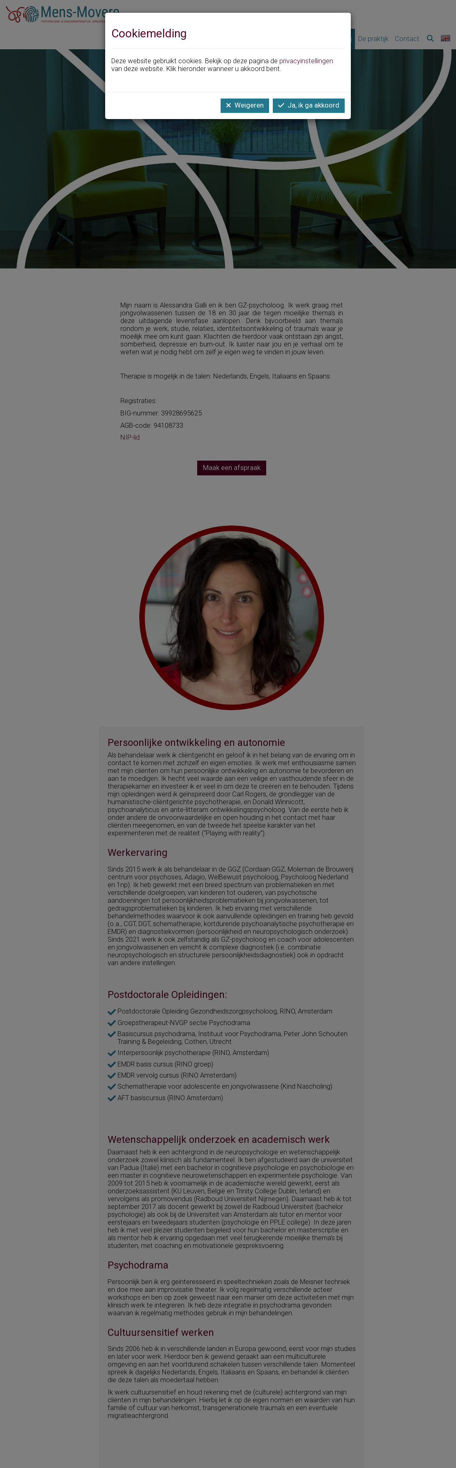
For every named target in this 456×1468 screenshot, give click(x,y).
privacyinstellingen (306, 61)
